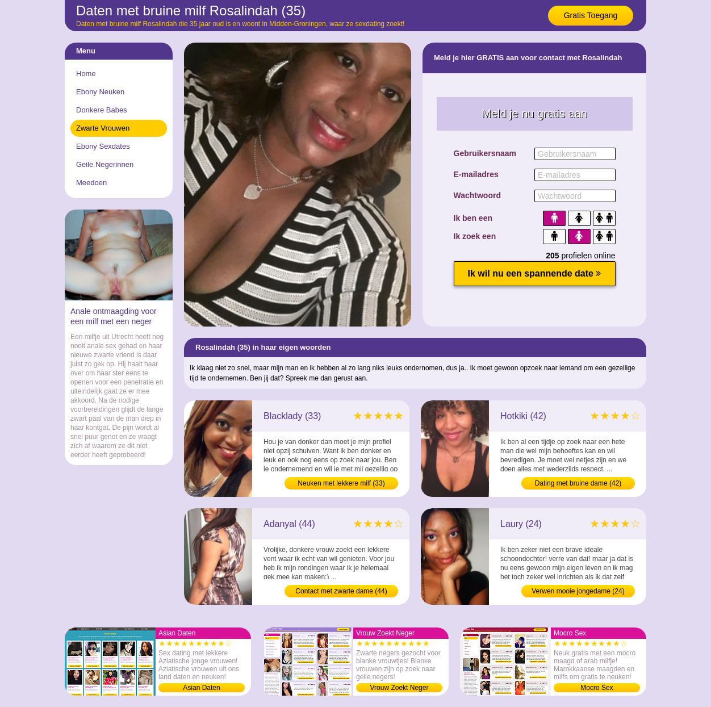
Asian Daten (201, 688)
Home (86, 73)
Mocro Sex (596, 688)
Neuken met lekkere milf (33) (341, 483)
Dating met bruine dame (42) (578, 483)
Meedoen (91, 182)
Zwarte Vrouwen (102, 128)
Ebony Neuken (100, 91)
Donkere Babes (101, 110)
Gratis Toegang (591, 15)
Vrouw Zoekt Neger (399, 688)
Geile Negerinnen (104, 164)
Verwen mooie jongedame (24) (578, 591)
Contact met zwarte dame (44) (341, 591)
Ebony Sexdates (103, 146)
